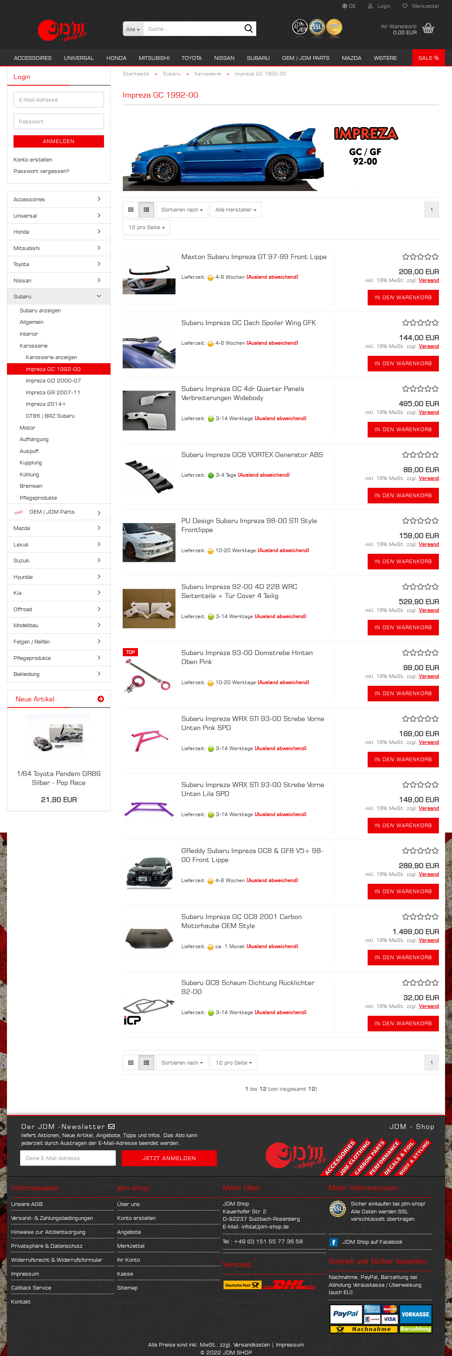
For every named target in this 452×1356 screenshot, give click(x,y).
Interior (29, 333)
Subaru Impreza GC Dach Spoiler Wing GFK (248, 323)
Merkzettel (420, 6)
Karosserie (33, 345)
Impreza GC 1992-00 (53, 369)
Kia (17, 592)
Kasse (125, 1273)
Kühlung (29, 474)
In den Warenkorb (403, 297)
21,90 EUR (59, 800)
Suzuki (21, 560)
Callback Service (31, 1287)
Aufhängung (34, 439)
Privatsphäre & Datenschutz (47, 1245)
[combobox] (182, 210)
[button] (349, 6)
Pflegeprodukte (38, 497)
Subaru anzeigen (40, 310)
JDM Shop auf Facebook (372, 1241)
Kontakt (21, 1301)
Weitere (385, 58)
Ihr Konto (128, 1259)
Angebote (129, 1232)
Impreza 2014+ (46, 403)
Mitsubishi (154, 58)
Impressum (25, 1273)
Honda (116, 58)
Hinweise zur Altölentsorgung (48, 1232)
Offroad (23, 609)
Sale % (428, 58)
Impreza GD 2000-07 (53, 380)
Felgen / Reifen (32, 641)
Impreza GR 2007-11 (53, 392)
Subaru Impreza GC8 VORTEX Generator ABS (252, 454)
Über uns (128, 1204)
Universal (79, 58)
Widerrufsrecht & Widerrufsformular (56, 1259)
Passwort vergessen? (41, 171)
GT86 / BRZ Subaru (50, 415)
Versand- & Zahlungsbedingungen (52, 1218)
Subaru (258, 58)
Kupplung (31, 462)
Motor (27, 427)
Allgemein (31, 322)
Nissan (224, 58)
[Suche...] (133, 28)
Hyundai (23, 576)
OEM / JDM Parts (306, 58)
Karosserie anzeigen (51, 357)
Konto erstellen (33, 159)
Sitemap (127, 1287)
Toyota (192, 58)
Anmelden (59, 141)
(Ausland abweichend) (272, 277)
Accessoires (33, 58)
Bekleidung (27, 674)
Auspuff (29, 451)
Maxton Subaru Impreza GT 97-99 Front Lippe (254, 257)
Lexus (21, 544)
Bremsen (31, 485)
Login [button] (379, 6)
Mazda (352, 58)
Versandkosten (251, 1344)
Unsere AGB (27, 1204)
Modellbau (26, 625)
